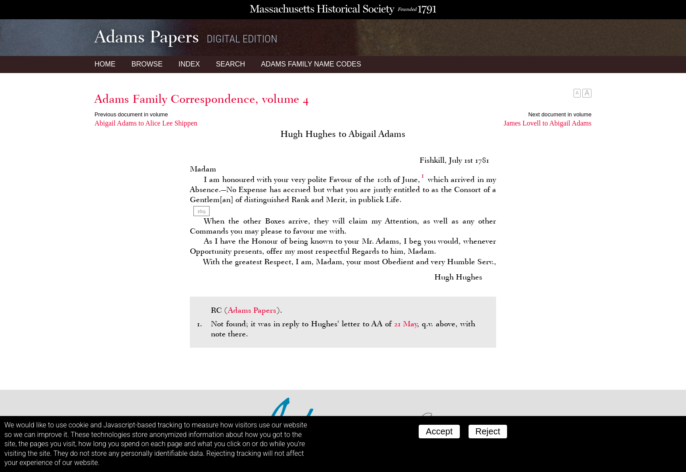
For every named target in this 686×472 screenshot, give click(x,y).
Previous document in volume (131, 114)
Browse (146, 64)
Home (105, 64)
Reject (488, 431)
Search (230, 64)
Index (189, 64)
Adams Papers (252, 310)
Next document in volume (560, 114)
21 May (405, 324)
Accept (439, 431)
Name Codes (311, 64)
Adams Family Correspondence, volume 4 (201, 99)
